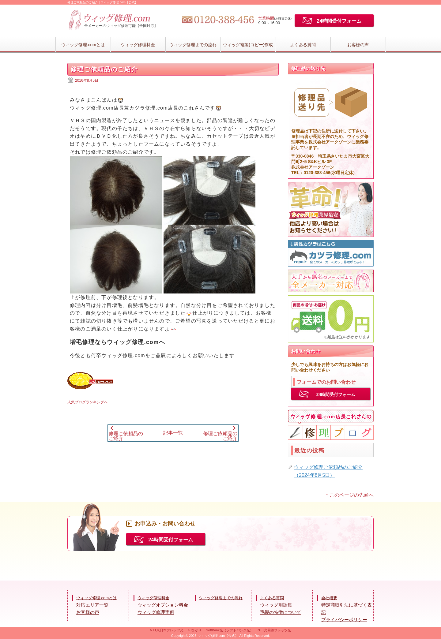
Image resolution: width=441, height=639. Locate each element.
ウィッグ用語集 (276, 604)
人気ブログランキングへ (87, 402)
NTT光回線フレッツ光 (274, 630)
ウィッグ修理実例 (156, 612)
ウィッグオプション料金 (163, 604)
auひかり (195, 630)
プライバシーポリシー (344, 619)
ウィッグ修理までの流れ (193, 44)
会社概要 (329, 598)
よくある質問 (303, 44)
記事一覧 (173, 432)
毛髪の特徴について (280, 612)
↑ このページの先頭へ (350, 495)
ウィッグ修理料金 (138, 44)
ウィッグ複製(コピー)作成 (248, 44)
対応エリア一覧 (92, 604)
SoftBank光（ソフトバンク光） (229, 630)
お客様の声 (358, 44)
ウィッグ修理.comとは (83, 44)
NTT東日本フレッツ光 (166, 630)
